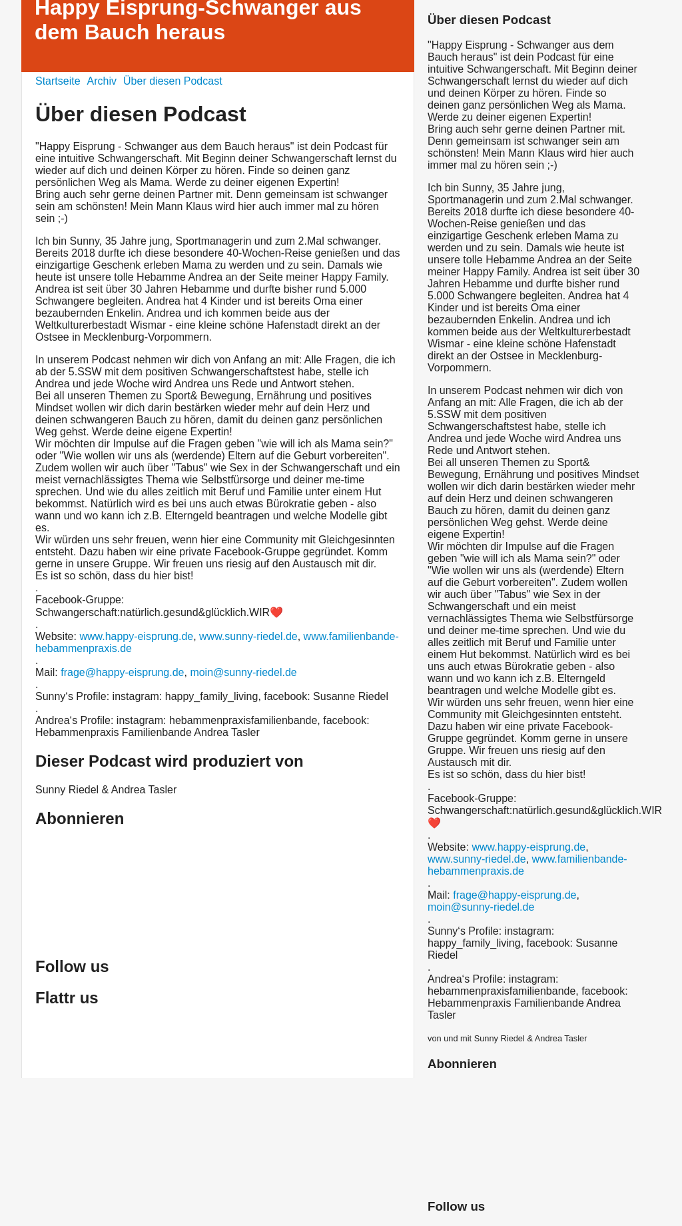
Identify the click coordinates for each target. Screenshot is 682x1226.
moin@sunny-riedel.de (243, 672)
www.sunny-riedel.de (248, 636)
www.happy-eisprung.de (136, 636)
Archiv (102, 81)
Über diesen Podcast (172, 81)
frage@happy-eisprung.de (122, 672)
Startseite (58, 81)
